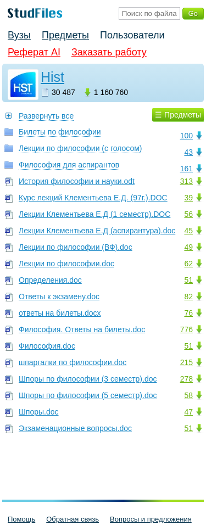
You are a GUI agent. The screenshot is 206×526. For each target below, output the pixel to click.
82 (188, 296)
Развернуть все (46, 115)
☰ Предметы (178, 114)
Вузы (19, 35)
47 (188, 411)
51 (188, 280)
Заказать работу (109, 52)
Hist (52, 77)
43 (188, 152)
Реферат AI (34, 52)
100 (186, 135)
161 (186, 168)
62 (188, 263)
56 (188, 214)
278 (186, 378)
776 (186, 329)
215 (186, 362)
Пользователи (132, 35)
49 (188, 247)
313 (186, 181)
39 (188, 197)
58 (188, 395)
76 (188, 313)
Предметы (65, 35)
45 (188, 230)
